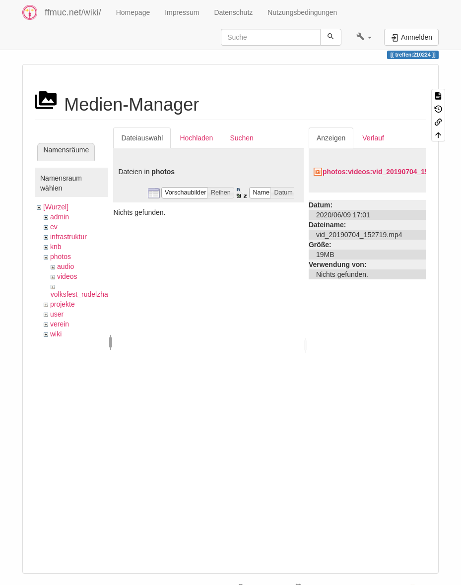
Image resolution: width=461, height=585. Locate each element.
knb (56, 247)
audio (65, 266)
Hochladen (196, 138)
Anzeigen (331, 138)
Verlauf (373, 138)
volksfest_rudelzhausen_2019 (96, 294)
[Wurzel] (55, 207)
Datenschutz (233, 12)
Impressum (182, 12)
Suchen (241, 138)
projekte (62, 304)
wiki (56, 334)
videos (67, 276)
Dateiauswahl (142, 138)
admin (59, 217)
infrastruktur (68, 237)
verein (59, 324)
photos (60, 256)
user (57, 314)
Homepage (133, 12)
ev (54, 227)
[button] (364, 37)
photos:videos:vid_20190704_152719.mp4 (392, 172)
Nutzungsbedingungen (302, 12)
